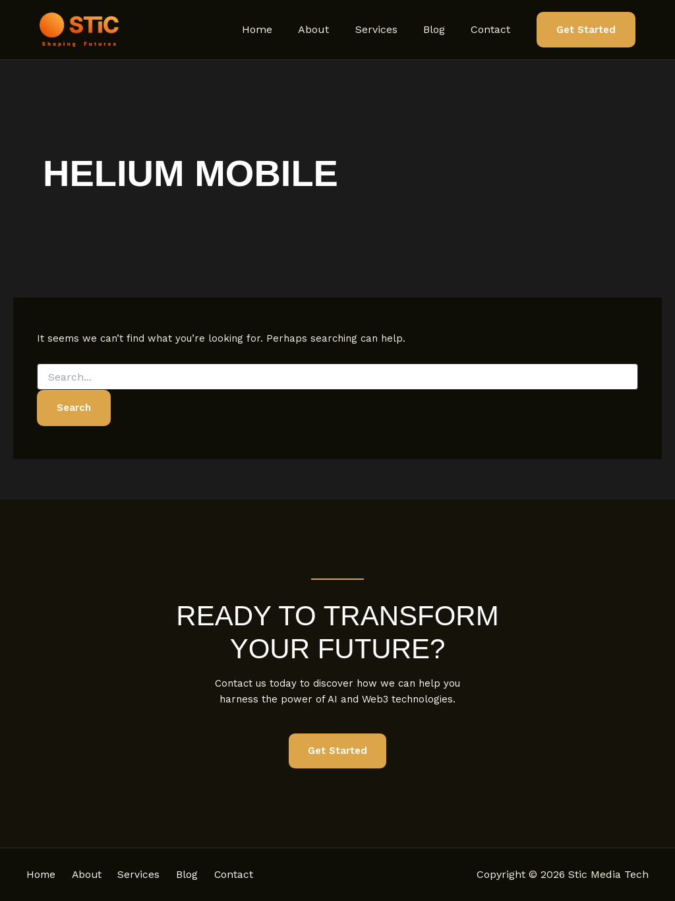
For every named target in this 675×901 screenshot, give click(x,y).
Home (279, 29)
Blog (441, 29)
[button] (586, 30)
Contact (493, 29)
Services (388, 29)
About (330, 29)
